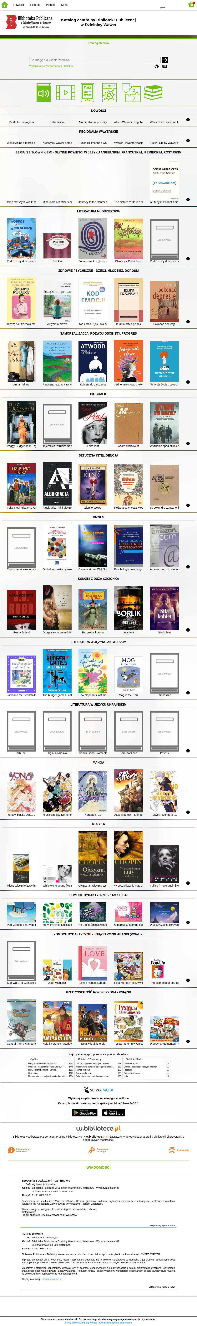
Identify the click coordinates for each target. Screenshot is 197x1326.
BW (138, 4)
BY (154, 4)
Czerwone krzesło (83, 1073)
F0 (162, 4)
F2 (178, 4)
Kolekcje (68, 66)
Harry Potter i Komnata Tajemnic (42, 1070)
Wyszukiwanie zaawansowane (46, 66)
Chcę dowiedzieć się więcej (81, 1322)
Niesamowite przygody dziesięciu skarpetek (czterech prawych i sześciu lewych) (62, 1076)
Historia (35, 4)
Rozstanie (128, 1070)
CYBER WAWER (32, 1234)
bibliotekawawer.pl (52, 1279)
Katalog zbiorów (98, 43)
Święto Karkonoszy (132, 1073)
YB (146, 4)
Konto (64, 4)
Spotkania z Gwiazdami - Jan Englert (46, 1180)
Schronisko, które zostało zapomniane (92, 1076)
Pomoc (50, 4)
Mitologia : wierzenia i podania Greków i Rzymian (49, 1067)
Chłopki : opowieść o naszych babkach (92, 1063)
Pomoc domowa (83, 1070)
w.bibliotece (95, 1136)
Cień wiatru (33, 1073)
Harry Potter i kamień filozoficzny (42, 1063)
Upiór (126, 1076)
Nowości (18, 4)
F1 (169, 4)
